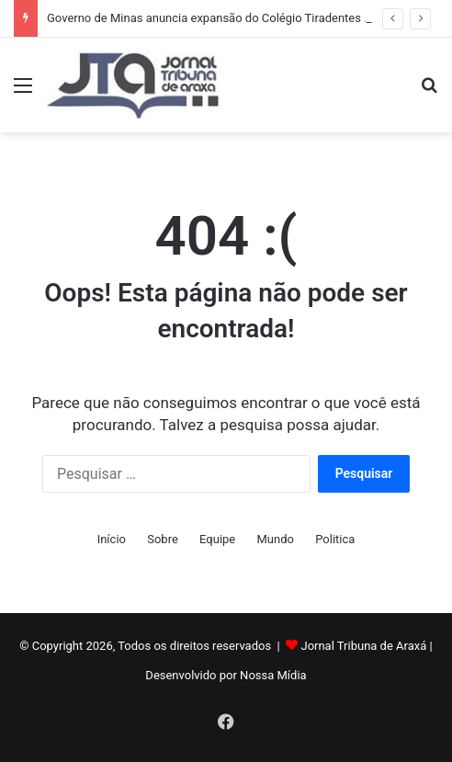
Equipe (217, 539)
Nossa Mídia (273, 675)
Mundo (275, 539)
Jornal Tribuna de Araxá (363, 646)
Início (111, 539)
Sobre (162, 539)
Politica (335, 539)
